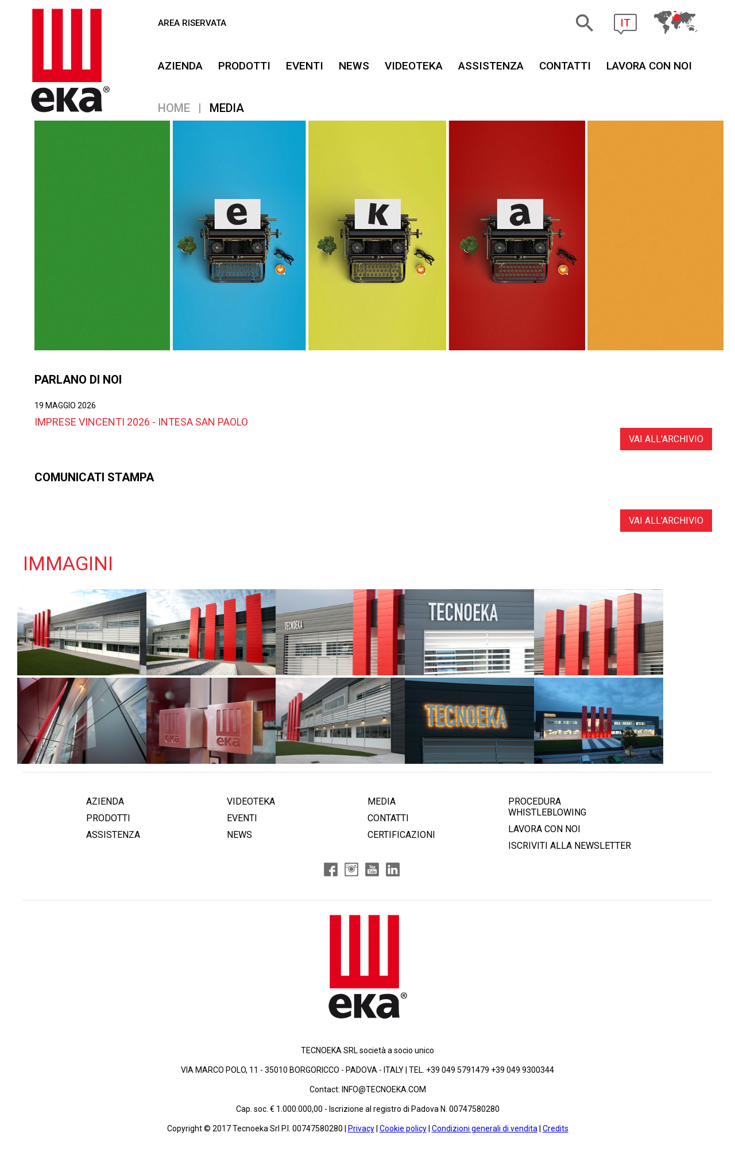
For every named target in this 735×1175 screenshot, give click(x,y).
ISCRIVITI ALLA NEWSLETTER (569, 845)
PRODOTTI (244, 65)
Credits (555, 1128)
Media (227, 108)
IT (625, 22)
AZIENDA (180, 65)
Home (174, 108)
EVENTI (304, 65)
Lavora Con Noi (649, 65)
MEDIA (382, 801)
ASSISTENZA (491, 65)
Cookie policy (403, 1128)
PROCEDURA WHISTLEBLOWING (547, 807)
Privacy (361, 1128)
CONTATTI (565, 65)
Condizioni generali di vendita (484, 1128)
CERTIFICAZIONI (401, 834)
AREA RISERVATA (192, 23)
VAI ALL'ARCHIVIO (666, 439)
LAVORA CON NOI (544, 829)
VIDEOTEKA (414, 65)
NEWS (354, 65)
